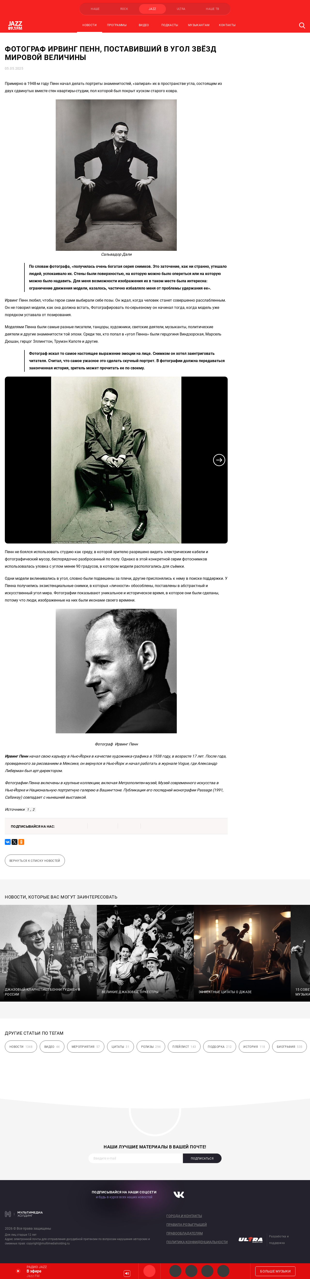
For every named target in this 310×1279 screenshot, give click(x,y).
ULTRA (181, 9)
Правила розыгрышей (186, 1225)
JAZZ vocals (207, 1271)
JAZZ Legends (175, 1271)
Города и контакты (184, 1216)
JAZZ (152, 9)
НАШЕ (95, 9)
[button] (219, 460)
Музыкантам (198, 25)
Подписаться (202, 1158)
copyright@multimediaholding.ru (48, 1243)
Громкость (127, 1274)
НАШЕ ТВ (212, 9)
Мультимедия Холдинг (24, 1214)
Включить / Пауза (18, 1271)
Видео (144, 25)
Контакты (227, 25)
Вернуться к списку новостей (34, 861)
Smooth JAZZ (191, 1271)
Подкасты (169, 25)
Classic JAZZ (223, 1271)
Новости (89, 25)
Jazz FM (149, 1271)
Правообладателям (184, 1233)
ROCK (124, 9)
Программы (116, 25)
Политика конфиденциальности (197, 1242)
